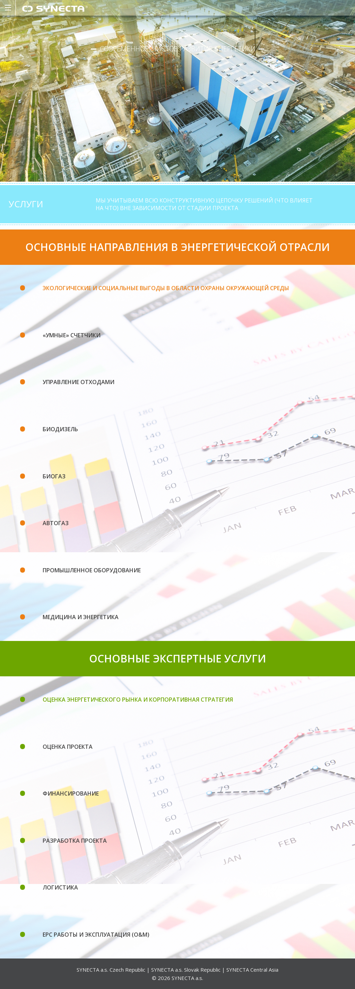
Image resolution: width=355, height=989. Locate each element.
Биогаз (54, 476)
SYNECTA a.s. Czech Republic (111, 969)
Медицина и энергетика (81, 617)
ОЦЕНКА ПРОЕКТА (68, 747)
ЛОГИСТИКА (60, 887)
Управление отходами (78, 382)
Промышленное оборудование (92, 570)
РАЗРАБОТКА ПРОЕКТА (75, 840)
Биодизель (60, 429)
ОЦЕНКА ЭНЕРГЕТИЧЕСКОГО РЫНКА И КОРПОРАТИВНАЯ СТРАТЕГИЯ (138, 699)
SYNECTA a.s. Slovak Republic (185, 969)
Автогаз (56, 523)
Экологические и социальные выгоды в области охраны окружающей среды (166, 288)
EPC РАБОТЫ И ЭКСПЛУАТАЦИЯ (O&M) (96, 934)
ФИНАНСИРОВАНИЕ (71, 793)
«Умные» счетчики (72, 335)
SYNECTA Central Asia (252, 969)
